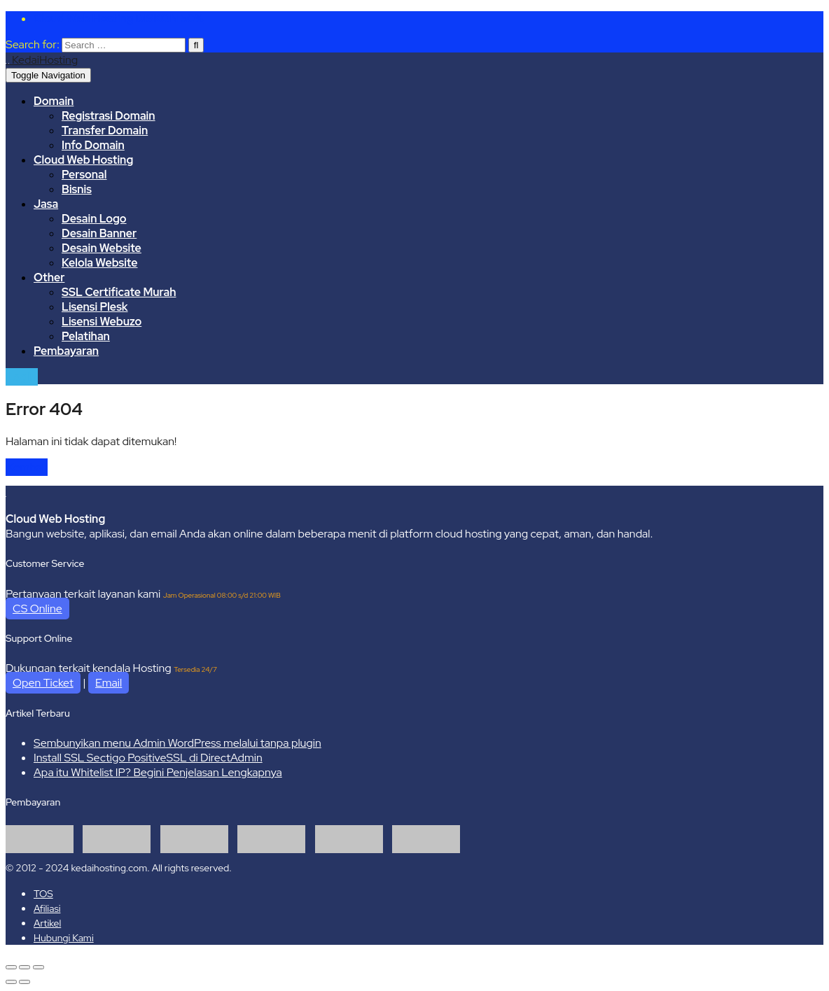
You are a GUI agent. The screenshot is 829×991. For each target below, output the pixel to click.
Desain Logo (94, 218)
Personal (84, 174)
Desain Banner (99, 233)
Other (49, 277)
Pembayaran (66, 351)
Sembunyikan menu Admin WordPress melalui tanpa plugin (177, 743)
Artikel (47, 923)
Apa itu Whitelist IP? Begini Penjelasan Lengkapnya (158, 772)
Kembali (26, 467)
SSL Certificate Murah (119, 292)
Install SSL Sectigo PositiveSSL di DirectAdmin (148, 757)
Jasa (46, 204)
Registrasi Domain (108, 115)
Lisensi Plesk (95, 307)
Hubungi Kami (64, 938)
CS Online (37, 608)
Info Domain (93, 145)
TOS (43, 893)
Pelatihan (86, 336)
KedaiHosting (45, 59)
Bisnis (77, 189)
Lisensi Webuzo (101, 321)
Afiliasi (47, 908)
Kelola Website (100, 262)
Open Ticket (43, 682)
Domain (54, 101)
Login (21, 377)
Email (108, 682)
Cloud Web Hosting (83, 160)
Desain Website (101, 248)
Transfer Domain (105, 130)
